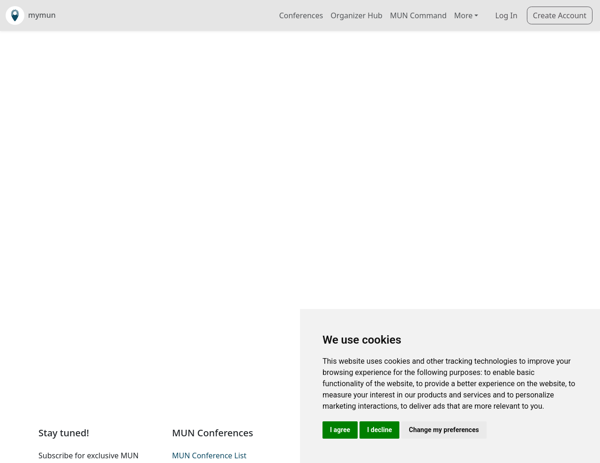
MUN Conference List (209, 455)
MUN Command (418, 15)
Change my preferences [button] (444, 430)
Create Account (559, 15)
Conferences (301, 15)
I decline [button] (379, 430)
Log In (506, 15)
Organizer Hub (356, 15)
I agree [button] (340, 430)
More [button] (463, 15)
